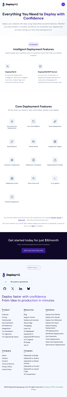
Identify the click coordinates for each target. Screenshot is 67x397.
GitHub (53, 218)
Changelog (28, 326)
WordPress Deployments (54, 334)
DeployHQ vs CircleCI (31, 366)
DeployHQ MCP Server (32, 337)
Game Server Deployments (55, 345)
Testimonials (6, 320)
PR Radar (27, 342)
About (4, 355)
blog (33, 226)
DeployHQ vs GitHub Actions (31, 362)
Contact (5, 361)
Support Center (29, 317)
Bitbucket (21, 220)
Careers (5, 358)
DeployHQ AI (28, 334)
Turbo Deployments (53, 339)
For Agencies (6, 334)
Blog (25, 314)
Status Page (28, 323)
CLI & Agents (28, 340)
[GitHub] (5, 288)
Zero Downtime (51, 336)
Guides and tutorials (31, 320)
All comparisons (29, 374)
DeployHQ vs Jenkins (31, 358)
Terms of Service (8, 364)
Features (5, 314)
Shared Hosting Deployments (51, 327)
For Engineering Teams (10, 337)
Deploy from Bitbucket (54, 320)
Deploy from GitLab (53, 317)
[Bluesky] (28, 288)
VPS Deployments (52, 331)
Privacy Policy (7, 367)
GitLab (59, 218)
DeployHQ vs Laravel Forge (31, 370)
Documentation (7, 323)
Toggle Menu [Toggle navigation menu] (63, 4)
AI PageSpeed (29, 331)
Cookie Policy (7, 369)
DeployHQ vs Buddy (31, 355)
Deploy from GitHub (53, 314)
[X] (12, 288)
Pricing (4, 317)
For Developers (7, 331)
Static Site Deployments (54, 342)
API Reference (7, 326)
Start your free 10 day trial (33, 250)
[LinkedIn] (20, 288)
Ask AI (26, 345)
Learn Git (27, 328)
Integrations (6, 328)
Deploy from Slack (52, 323)
